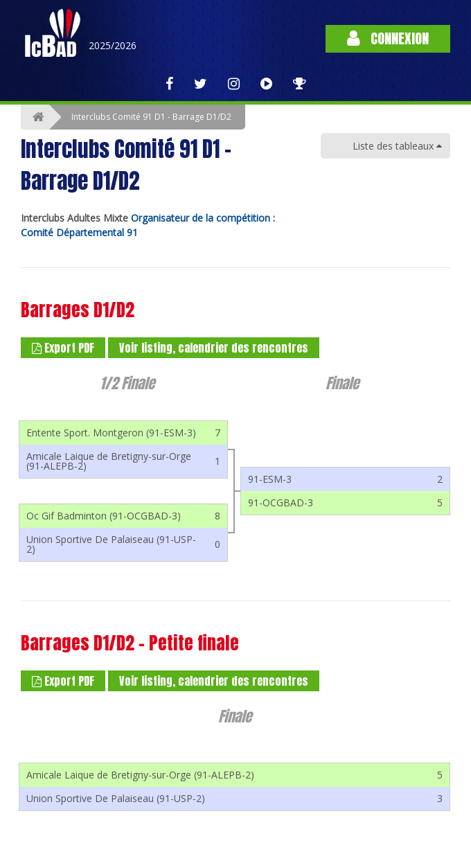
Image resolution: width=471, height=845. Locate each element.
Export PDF (63, 347)
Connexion (388, 38)
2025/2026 (112, 45)
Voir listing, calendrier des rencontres (213, 347)
